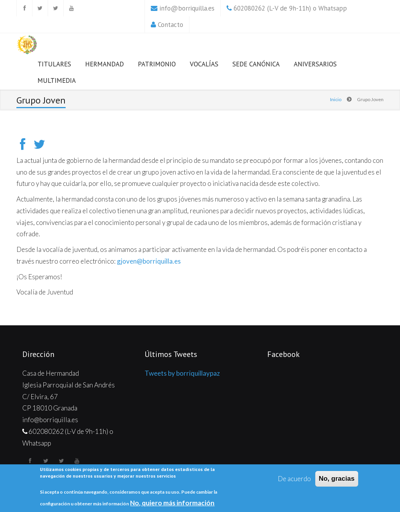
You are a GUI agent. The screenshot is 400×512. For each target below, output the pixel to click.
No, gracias (337, 478)
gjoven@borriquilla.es (149, 261)
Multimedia (57, 80)
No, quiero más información (172, 503)
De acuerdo (294, 479)
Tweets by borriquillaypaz (182, 373)
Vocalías (204, 64)
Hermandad (104, 64)
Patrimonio (157, 64)
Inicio (335, 99)
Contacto (170, 24)
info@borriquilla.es (186, 8)
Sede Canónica (256, 64)
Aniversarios (315, 64)
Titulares (54, 64)
